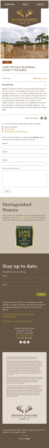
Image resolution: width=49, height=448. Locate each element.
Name (4, 276)
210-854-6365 (9, 129)
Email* (4, 152)
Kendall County (40, 78)
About (25, 4)
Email (4, 285)
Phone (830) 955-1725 (24, 336)
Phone (4, 160)
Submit (41, 294)
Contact (40, 4)
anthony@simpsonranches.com (16, 131)
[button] (24, 85)
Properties (9, 4)
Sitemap (24, 435)
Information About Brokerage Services (17, 321)
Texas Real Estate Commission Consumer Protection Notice (18, 315)
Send (7, 191)
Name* (5, 143)
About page (22, 218)
